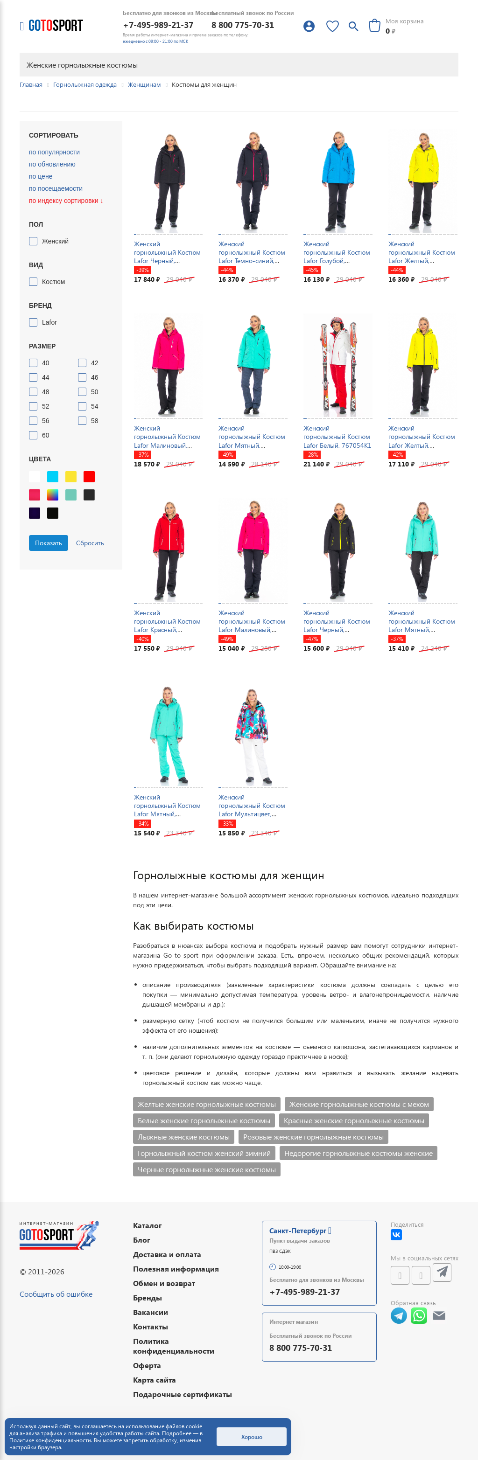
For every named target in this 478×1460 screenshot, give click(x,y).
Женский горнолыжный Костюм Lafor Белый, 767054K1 (337, 436)
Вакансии (150, 1312)
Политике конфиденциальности (50, 1440)
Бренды (147, 1297)
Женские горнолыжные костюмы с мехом (359, 1104)
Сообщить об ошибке (56, 1294)
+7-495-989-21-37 (158, 24)
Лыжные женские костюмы (184, 1136)
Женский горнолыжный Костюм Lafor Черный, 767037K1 (167, 256)
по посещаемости (56, 188)
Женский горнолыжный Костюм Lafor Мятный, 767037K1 (251, 441)
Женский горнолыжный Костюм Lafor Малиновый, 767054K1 (251, 625)
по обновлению (52, 164)
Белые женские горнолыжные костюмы (204, 1120)
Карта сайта (154, 1379)
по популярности (54, 152)
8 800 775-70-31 (242, 24)
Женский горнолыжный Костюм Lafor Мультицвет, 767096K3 (251, 810)
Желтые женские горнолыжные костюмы (207, 1104)
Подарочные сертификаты (182, 1394)
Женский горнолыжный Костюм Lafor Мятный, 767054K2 (167, 810)
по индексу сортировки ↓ (66, 200)
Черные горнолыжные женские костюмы (207, 1169)
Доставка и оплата (167, 1254)
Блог (141, 1239)
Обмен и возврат (164, 1283)
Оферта (147, 1365)
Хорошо (251, 1436)
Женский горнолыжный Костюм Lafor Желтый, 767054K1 (421, 441)
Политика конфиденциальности (173, 1346)
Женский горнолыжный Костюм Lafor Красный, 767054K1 (167, 625)
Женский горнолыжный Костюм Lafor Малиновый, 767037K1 (167, 441)
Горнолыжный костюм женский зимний (204, 1153)
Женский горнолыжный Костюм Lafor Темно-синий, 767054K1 (251, 256)
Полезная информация (176, 1268)
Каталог (147, 1225)
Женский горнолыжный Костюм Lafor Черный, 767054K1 (336, 625)
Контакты (150, 1326)
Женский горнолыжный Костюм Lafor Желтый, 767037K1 (421, 256)
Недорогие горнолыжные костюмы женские (358, 1153)
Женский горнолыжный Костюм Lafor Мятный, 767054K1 (421, 625)
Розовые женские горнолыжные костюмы (313, 1136)
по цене (40, 176)
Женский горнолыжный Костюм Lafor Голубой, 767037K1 (336, 256)
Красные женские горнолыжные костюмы (354, 1120)
